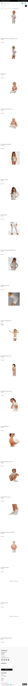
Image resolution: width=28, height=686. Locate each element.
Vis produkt (2, 42)
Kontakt (2, 674)
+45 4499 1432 (3, 656)
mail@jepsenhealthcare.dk (5, 657)
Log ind (2, 680)
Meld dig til (7, 669)
